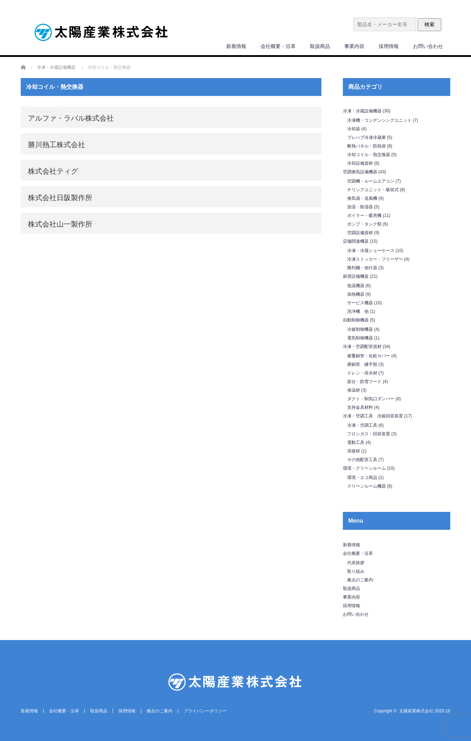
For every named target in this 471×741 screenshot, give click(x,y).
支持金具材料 (360, 407)
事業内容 (354, 46)
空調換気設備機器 (360, 171)
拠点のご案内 (360, 579)
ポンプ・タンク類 (364, 224)
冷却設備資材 (360, 163)
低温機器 (355, 285)
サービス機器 (360, 302)
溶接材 (353, 451)
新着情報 (236, 46)
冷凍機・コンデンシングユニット (379, 120)
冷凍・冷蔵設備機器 (362, 110)
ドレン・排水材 (362, 373)
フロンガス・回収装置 (368, 433)
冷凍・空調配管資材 (362, 346)
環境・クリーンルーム (364, 468)
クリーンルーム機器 (366, 486)
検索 (429, 24)
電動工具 (355, 442)
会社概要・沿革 (278, 46)
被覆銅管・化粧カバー (368, 355)
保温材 (353, 390)
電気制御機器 (360, 337)
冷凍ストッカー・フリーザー (375, 259)
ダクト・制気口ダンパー (370, 398)
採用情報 (389, 46)
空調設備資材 (360, 232)
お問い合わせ (428, 46)
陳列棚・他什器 (362, 267)
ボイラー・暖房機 (364, 215)
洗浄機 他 (358, 311)
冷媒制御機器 (360, 329)
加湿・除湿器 (360, 206)
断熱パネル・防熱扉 (366, 146)
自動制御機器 (356, 320)
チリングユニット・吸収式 (373, 189)
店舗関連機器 (356, 241)
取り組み (355, 571)
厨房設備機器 (356, 276)
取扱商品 (320, 46)
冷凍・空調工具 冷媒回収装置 (373, 415)
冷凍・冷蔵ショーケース (370, 250)
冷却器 (353, 128)
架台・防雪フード (364, 381)
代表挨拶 (355, 562)
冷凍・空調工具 (362, 425)
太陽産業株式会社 (416, 710)
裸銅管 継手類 (362, 364)
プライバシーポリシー (205, 711)
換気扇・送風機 (362, 198)
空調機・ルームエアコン (370, 181)
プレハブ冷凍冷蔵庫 (366, 137)
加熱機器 (355, 294)
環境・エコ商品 (362, 477)
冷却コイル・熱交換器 (368, 154)
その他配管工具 (362, 459)
